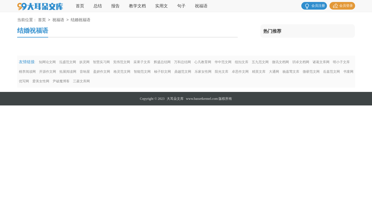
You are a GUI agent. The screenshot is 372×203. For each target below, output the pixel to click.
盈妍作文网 (101, 72)
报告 (115, 6)
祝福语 (201, 6)
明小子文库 (341, 62)
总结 (97, 6)
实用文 (161, 6)
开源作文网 (47, 72)
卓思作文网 (240, 72)
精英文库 (259, 72)
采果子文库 (141, 62)
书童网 (348, 72)
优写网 (24, 81)
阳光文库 (221, 72)
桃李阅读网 (27, 72)
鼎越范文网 (182, 72)
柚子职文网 (162, 72)
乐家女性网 (203, 72)
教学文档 (137, 6)
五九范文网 (260, 62)
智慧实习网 (101, 62)
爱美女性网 (40, 81)
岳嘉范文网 (331, 72)
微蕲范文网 (311, 72)
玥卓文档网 (300, 62)
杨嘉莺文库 (290, 72)
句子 (181, 6)
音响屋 (85, 72)
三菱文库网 (81, 81)
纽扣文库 (241, 62)
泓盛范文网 (67, 62)
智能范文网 (142, 72)
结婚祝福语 (80, 20)
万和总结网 (182, 62)
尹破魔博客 (61, 81)
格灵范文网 (121, 72)
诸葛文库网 (321, 62)
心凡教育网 (202, 62)
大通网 (274, 72)
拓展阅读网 (67, 72)
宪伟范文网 (121, 62)
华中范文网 (223, 62)
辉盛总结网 (162, 62)
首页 (80, 6)
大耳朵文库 (175, 99)
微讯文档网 (280, 62)
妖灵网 (84, 62)
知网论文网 (47, 62)
